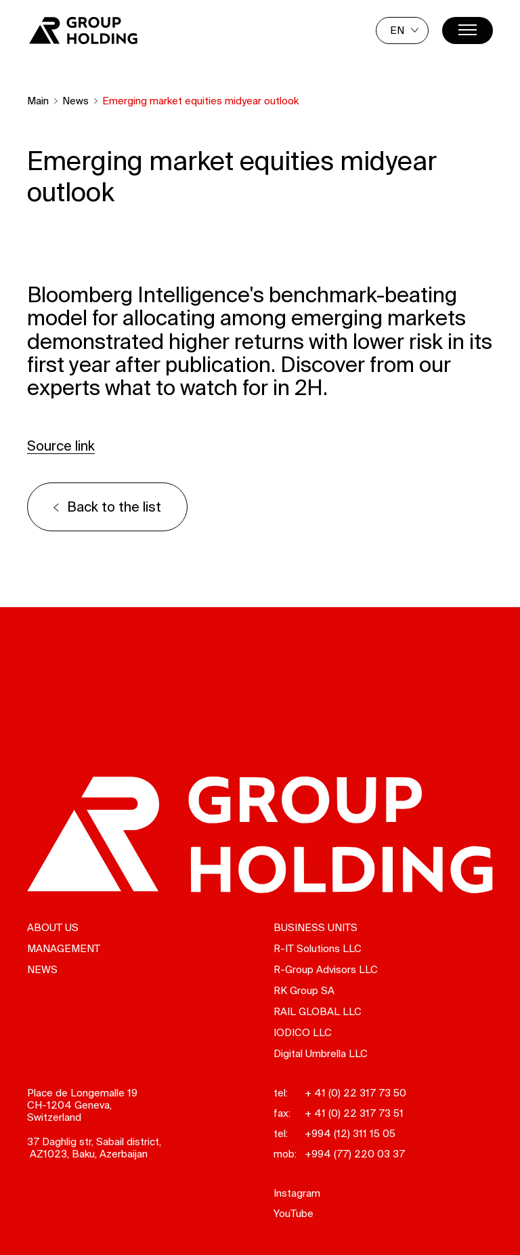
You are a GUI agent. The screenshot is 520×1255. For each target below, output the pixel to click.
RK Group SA (304, 990)
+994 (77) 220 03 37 (355, 1153)
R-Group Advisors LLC (326, 969)
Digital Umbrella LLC (321, 1053)
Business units (316, 927)
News (75, 100)
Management (63, 948)
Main (38, 100)
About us (53, 927)
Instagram (297, 1193)
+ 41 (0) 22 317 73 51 (354, 1113)
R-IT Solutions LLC (318, 948)
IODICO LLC (303, 1032)
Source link (61, 445)
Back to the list (114, 506)
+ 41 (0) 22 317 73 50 (355, 1092)
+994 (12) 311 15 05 (350, 1133)
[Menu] (467, 30)
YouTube (293, 1213)
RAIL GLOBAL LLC (318, 1011)
